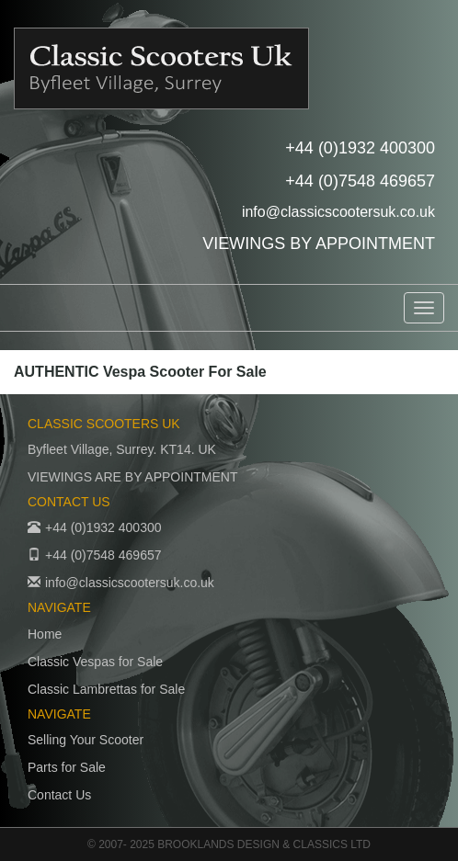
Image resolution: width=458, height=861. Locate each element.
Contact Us (59, 794)
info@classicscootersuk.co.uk (338, 212)
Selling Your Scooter (85, 739)
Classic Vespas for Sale (95, 661)
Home (45, 634)
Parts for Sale (67, 767)
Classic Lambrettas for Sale (106, 689)
